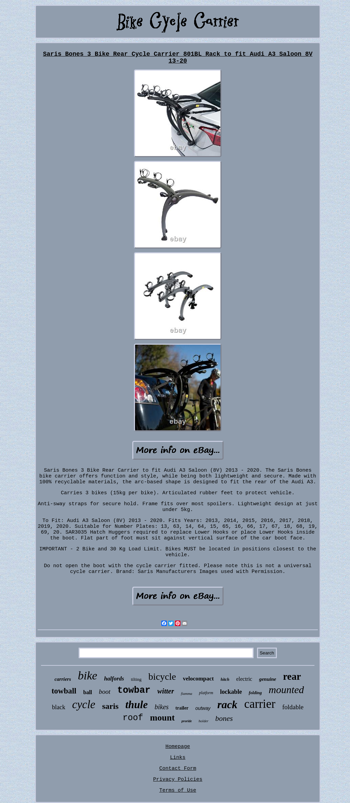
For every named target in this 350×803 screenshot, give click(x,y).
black (58, 707)
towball (64, 691)
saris (110, 706)
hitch (225, 679)
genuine (267, 679)
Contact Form (177, 769)
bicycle (162, 676)
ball (87, 692)
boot (104, 691)
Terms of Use (177, 790)
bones (224, 718)
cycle (83, 704)
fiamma (186, 693)
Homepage (177, 747)
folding (255, 692)
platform (206, 692)
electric (244, 679)
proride (186, 721)
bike (87, 675)
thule (136, 705)
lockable (231, 691)
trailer (181, 708)
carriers (62, 679)
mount (162, 718)
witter (165, 691)
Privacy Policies (177, 779)
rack (227, 704)
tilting (136, 679)
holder (203, 721)
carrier (259, 704)
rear (292, 676)
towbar (133, 690)
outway (202, 708)
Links (177, 758)
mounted (286, 689)
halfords (114, 678)
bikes (161, 707)
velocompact (198, 678)
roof (133, 718)
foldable (293, 707)
